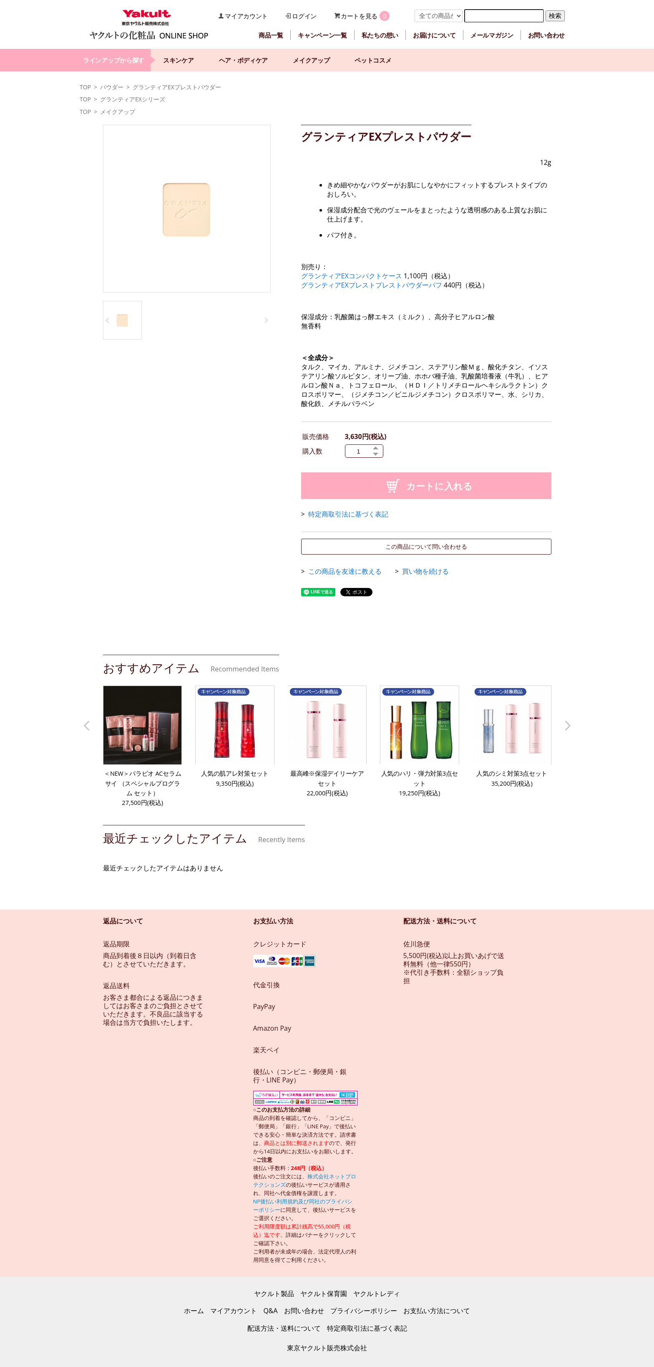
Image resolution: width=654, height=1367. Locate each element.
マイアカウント (246, 16)
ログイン (304, 16)
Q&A (270, 1310)
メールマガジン (491, 35)
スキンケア (178, 60)
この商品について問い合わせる (426, 546)
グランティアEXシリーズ (132, 99)
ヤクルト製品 (274, 1293)
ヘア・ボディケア (243, 60)
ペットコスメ (373, 60)
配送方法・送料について (284, 1328)
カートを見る (359, 16)
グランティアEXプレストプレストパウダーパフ (372, 285)
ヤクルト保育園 (323, 1293)
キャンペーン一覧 (322, 35)
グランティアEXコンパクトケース (351, 275)
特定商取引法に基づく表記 (348, 514)
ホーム (194, 1310)
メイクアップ (311, 60)
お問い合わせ (546, 35)
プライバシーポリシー (363, 1310)
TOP (85, 87)
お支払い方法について (436, 1310)
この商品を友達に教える (345, 571)
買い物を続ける (425, 571)
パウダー (111, 87)
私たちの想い (380, 35)
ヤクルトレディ (376, 1293)
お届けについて (434, 35)
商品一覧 (271, 35)
